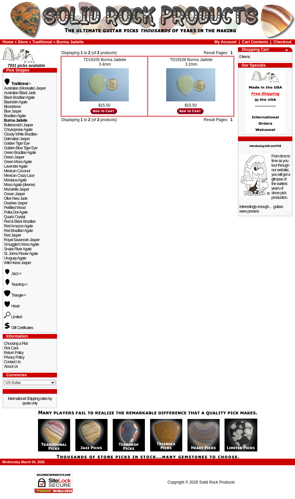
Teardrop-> (16, 284)
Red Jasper (12, 235)
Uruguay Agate (15, 258)
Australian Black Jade (20, 93)
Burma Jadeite (70, 42)
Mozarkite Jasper (16, 189)
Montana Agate (15, 180)
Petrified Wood (15, 207)
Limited (13, 317)
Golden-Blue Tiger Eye (20, 148)
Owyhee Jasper (16, 203)
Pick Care (11, 348)
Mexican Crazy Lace (19, 175)
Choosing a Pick (16, 343)
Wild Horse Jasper (17, 262)
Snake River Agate (17, 249)
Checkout (282, 42)
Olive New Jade (15, 198)
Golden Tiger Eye (17, 143)
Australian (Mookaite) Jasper (25, 88)
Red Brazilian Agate (18, 230)
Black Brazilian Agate (19, 97)
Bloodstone (12, 106)
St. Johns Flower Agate (21, 253)
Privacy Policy (14, 357)
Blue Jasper (12, 111)
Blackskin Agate (15, 102)
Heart (11, 306)
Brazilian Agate (15, 116)
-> (17, 83)
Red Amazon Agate (18, 226)
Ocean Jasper (14, 194)
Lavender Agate (15, 166)
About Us (11, 366)
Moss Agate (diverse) (19, 184)
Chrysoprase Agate (18, 129)
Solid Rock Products (217, 482)
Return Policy (14, 352)
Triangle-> (15, 295)
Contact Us (12, 362)
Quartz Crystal (14, 217)
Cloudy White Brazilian (20, 134)
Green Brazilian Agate (20, 152)
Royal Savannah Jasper (22, 240)
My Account (225, 42)
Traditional (42, 42)
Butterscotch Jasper (18, 125)
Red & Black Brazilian (19, 221)
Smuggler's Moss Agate (21, 244)
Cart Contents (255, 42)
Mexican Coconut (17, 171)
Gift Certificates (18, 327)
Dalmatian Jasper (17, 138)
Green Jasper (14, 157)
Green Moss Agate (18, 161)
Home (8, 42)
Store (23, 42)
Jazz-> (12, 273)
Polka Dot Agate (16, 212)
